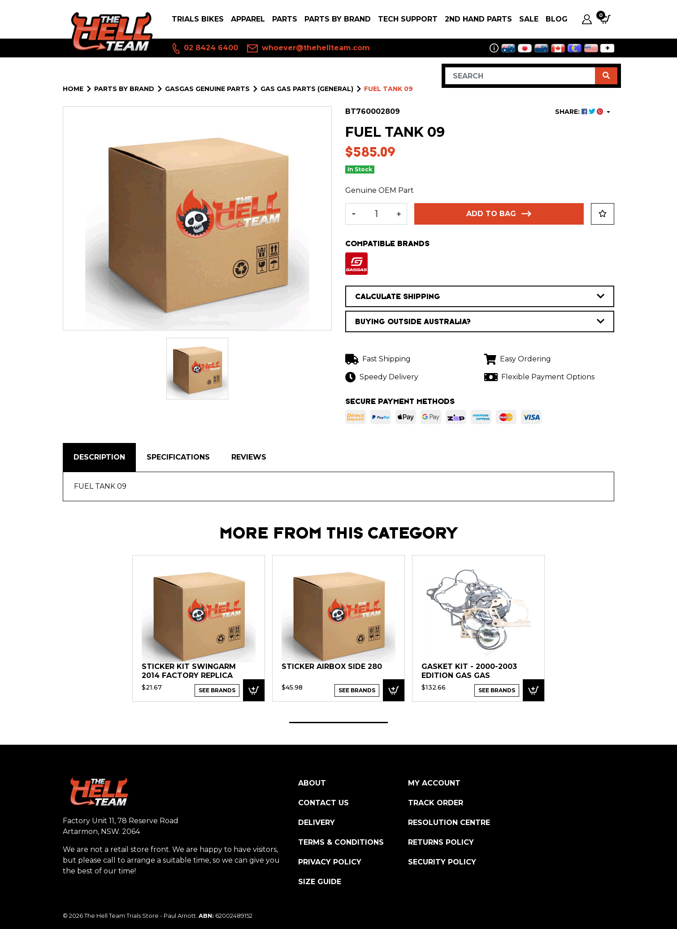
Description (99, 457)
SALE (528, 19)
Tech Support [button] (408, 19)
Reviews (248, 457)
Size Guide (319, 881)
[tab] (99, 457)
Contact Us (323, 803)
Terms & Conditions (341, 842)
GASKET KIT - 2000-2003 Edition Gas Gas (469, 671)
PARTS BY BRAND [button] (337, 19)
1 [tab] (338, 722)
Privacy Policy (329, 862)
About (312, 783)
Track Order (435, 803)
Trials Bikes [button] (198, 19)
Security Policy (442, 862)
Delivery (316, 822)
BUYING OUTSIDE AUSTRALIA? (479, 321)
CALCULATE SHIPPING (479, 296)
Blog (557, 19)
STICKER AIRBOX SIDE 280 (332, 666)
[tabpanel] (199, 628)
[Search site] (606, 75)
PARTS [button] (284, 19)
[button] (602, 214)
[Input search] (520, 75)
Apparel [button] (248, 19)
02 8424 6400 (204, 48)
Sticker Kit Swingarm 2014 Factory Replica (189, 671)
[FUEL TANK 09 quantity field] (376, 214)
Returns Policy (441, 842)
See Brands (217, 690)
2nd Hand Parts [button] (478, 19)
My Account (434, 783)
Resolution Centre (449, 822)
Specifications (178, 457)
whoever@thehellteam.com (308, 48)
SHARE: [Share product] (580, 112)
